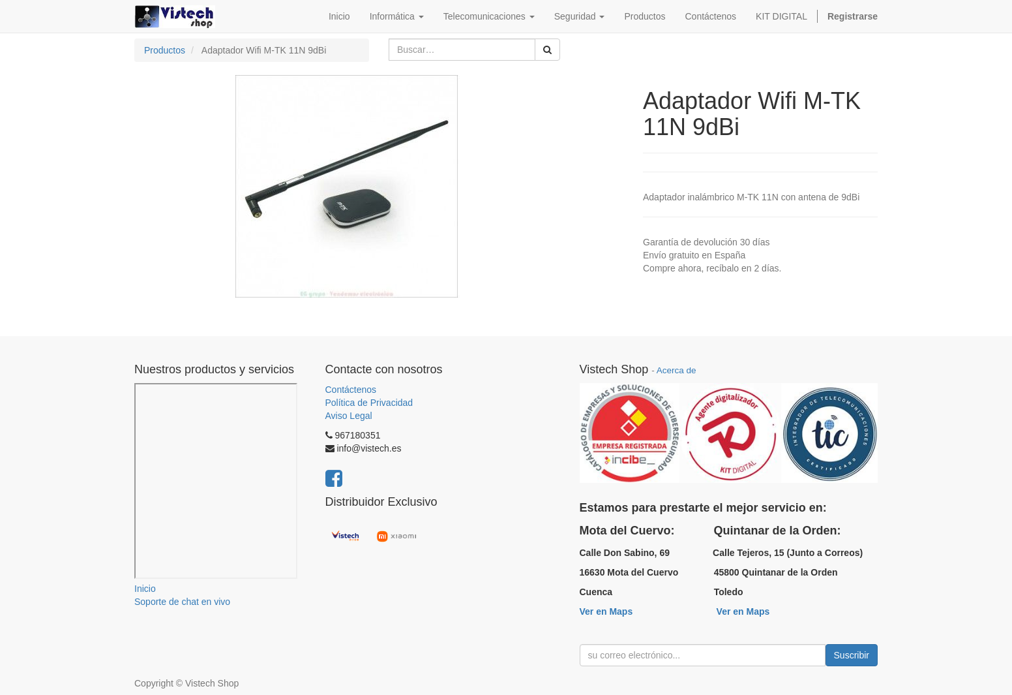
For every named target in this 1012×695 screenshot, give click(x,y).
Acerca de (676, 370)
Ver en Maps (606, 611)
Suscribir (851, 655)
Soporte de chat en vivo (182, 601)
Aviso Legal (348, 415)
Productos (164, 50)
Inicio (145, 588)
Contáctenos (351, 389)
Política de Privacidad (369, 402)
